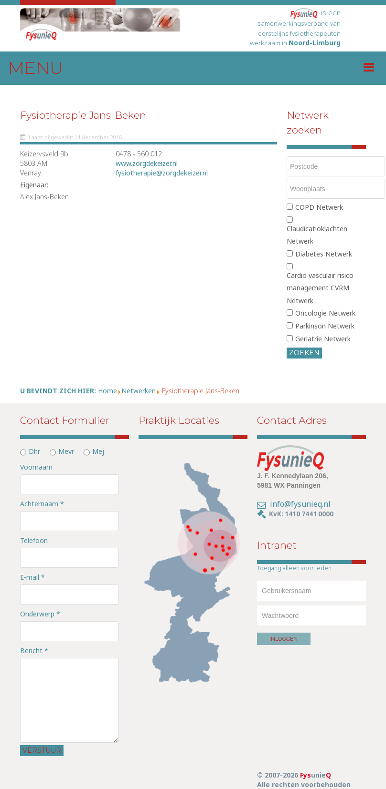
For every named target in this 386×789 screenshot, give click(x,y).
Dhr (34, 451)
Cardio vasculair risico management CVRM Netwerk (320, 288)
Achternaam (42, 503)
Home (107, 390)
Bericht (34, 650)
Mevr (66, 451)
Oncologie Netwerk (325, 313)
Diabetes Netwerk (323, 253)
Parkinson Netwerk (324, 325)
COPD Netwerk (319, 207)
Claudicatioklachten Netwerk (317, 235)
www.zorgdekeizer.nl (147, 163)
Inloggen (283, 638)
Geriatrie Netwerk (323, 338)
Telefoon (34, 540)
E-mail (32, 577)
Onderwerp (40, 613)
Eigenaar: (34, 184)
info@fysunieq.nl (300, 504)
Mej (98, 451)
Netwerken (138, 390)
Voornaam (36, 466)
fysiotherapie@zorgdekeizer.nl (162, 172)
